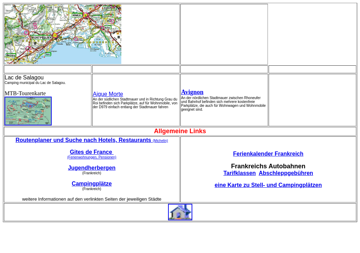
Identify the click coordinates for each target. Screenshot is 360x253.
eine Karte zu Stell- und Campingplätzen (268, 185)
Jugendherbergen (91, 168)
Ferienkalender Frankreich (268, 154)
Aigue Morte (108, 94)
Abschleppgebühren (286, 173)
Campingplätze (92, 184)
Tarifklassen (239, 173)
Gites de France (92, 152)
